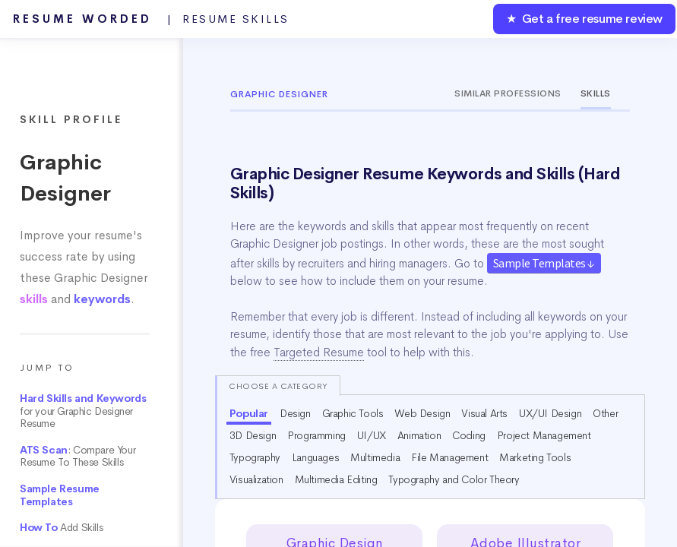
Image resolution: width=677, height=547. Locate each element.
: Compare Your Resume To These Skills (77, 457)
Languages (315, 457)
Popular (248, 413)
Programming (316, 435)
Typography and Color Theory (453, 479)
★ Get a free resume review (584, 19)
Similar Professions (508, 93)
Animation (419, 435)
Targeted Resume (319, 352)
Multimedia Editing (336, 479)
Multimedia (375, 457)
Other (605, 413)
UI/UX (371, 435)
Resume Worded (151, 19)
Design (295, 413)
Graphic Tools (353, 413)
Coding (469, 435)
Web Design (422, 413)
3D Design (252, 435)
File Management (449, 457)
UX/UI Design (550, 413)
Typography (254, 457)
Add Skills (61, 527)
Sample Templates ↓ (544, 262)
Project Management (544, 435)
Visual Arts (484, 413)
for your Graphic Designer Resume (83, 411)
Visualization (256, 479)
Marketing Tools (535, 457)
